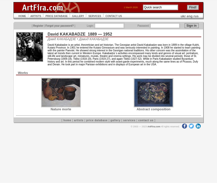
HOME (22, 16)
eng (190, 16)
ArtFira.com (153, 126)
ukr (183, 16)
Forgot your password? (59, 25)
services (129, 120)
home (67, 120)
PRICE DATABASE (56, 16)
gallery (115, 120)
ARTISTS (35, 16)
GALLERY (78, 16)
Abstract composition (154, 109)
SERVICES (94, 16)
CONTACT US (114, 16)
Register (38, 25)
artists (79, 120)
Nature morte (61, 109)
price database (97, 120)
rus (195, 16)
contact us (146, 120)
